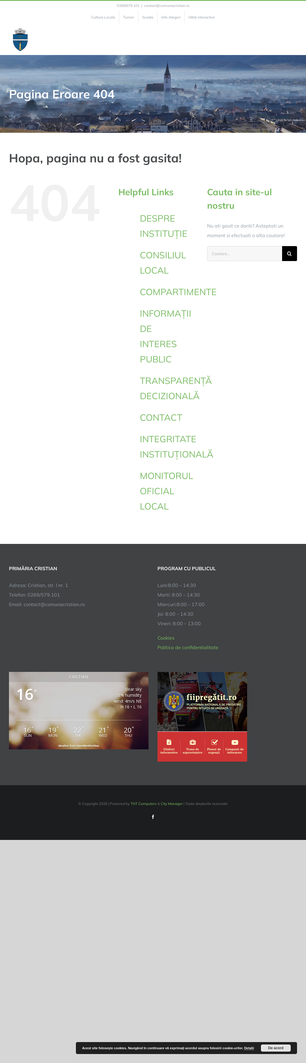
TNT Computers (144, 803)
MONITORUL (169, 492)
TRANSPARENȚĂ (176, 389)
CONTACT (161, 417)
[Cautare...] (244, 253)
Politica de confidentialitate (187, 647)
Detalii (249, 1048)
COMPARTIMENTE (178, 292)
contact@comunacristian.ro (166, 5)
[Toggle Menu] (293, 39)
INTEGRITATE (169, 447)
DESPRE (169, 227)
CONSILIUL (169, 263)
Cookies (166, 638)
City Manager (172, 803)
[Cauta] (289, 253)
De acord (275, 1048)
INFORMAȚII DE (169, 337)
